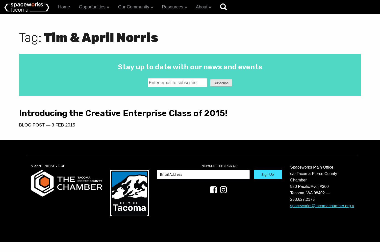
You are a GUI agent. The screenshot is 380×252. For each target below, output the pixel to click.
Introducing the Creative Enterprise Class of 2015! (93, 118)
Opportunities (92, 6)
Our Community (133, 6)
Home (64, 6)
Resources (172, 6)
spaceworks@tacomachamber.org (320, 215)
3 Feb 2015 (63, 134)
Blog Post (32, 134)
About (201, 6)
